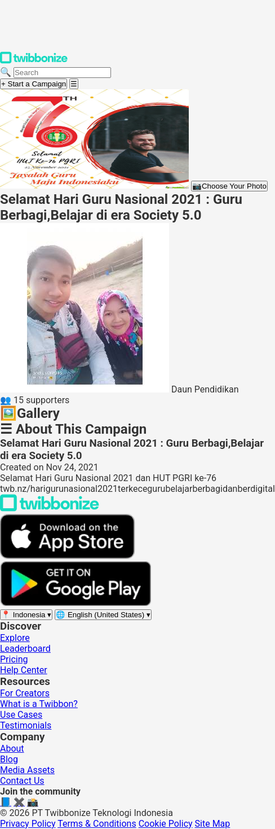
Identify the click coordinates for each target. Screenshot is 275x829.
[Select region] (26, 614)
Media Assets (27, 770)
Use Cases (21, 714)
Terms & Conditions (96, 823)
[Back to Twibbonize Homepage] (49, 508)
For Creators (25, 693)
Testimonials (25, 725)
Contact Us (22, 780)
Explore (15, 637)
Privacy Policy (28, 823)
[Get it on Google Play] (75, 603)
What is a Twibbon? (39, 704)
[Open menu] (73, 83)
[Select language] (103, 614)
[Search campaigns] (62, 72)
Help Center (23, 670)
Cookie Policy (166, 823)
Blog (9, 759)
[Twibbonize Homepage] (34, 61)
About (12, 748)
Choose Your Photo (229, 186)
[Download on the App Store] (67, 556)
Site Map (212, 823)
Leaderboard (25, 648)
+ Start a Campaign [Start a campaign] (33, 84)
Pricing (14, 659)
